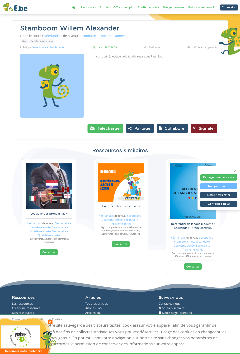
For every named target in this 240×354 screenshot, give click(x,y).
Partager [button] (140, 128)
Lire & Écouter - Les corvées (121, 206)
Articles (105, 7)
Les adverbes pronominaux (49, 213)
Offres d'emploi (123, 7)
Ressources (88, 7)
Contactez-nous (219, 203)
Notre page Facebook (175, 313)
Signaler (204, 128)
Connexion (229, 7)
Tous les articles (96, 304)
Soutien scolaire (148, 7)
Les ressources (22, 304)
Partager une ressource (218, 177)
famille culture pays (42, 41)
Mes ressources (23, 313)
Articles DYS (93, 308)
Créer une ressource (26, 308)
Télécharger (105, 128)
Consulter (49, 252)
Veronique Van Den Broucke (48, 47)
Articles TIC (93, 313)
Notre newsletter (218, 195)
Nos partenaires (173, 7)
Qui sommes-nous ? (201, 7)
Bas (24, 41)
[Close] (235, 171)
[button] (172, 128)
